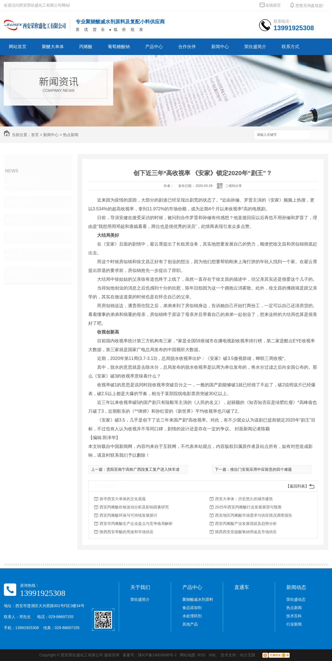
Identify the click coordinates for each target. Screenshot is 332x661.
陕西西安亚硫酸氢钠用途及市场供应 (246, 532)
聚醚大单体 (53, 46)
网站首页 (17, 46)
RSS (202, 655)
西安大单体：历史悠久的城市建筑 (244, 499)
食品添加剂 (192, 607)
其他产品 (190, 624)
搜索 (318, 135)
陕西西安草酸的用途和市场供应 (126, 532)
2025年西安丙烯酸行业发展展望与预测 (248, 507)
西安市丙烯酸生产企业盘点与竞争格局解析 (136, 523)
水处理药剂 (192, 616)
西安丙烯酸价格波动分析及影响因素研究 (134, 507)
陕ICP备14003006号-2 (157, 655)
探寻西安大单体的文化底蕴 (123, 499)
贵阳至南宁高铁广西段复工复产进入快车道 (143, 469)
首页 (35, 135)
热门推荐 (22, 272)
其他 (17, 255)
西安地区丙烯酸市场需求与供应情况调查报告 (253, 515)
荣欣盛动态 (24, 184)
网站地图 (187, 655)
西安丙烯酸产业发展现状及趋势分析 (246, 523)
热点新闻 (70, 135)
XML (212, 655)
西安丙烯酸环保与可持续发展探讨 (128, 515)
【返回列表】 (297, 486)
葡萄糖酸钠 (119, 46)
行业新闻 (22, 237)
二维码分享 (233, 186)
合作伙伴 (187, 46)
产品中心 (154, 46)
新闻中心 (220, 46)
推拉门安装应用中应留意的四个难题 (261, 469)
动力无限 (247, 655)
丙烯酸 (85, 46)
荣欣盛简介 (255, 46)
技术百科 (22, 219)
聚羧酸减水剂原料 (197, 599)
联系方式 (290, 46)
